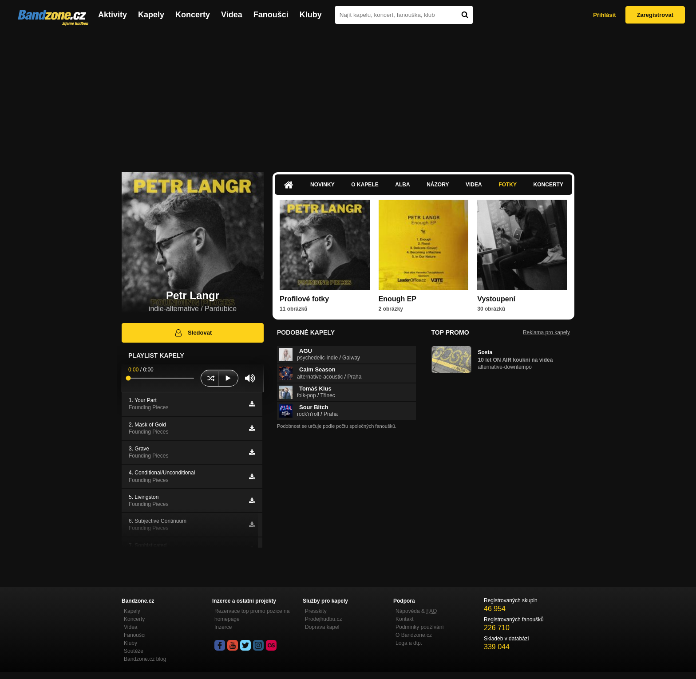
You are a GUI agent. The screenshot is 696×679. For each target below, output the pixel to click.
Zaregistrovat (655, 15)
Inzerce (223, 627)
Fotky (507, 185)
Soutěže (133, 651)
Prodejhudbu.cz (323, 619)
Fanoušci (271, 14)
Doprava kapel (322, 627)
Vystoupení (496, 299)
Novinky (322, 185)
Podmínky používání (419, 627)
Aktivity (112, 14)
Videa (231, 14)
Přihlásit (604, 15)
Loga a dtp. (408, 643)
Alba (402, 185)
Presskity (316, 611)
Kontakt (404, 619)
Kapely (151, 14)
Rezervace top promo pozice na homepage (251, 615)
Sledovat (193, 333)
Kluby (311, 14)
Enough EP (397, 299)
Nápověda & (416, 611)
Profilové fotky (304, 299)
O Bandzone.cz (413, 635)
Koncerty (192, 14)
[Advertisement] (348, 97)
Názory (438, 185)
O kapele (364, 185)
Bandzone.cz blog (145, 659)
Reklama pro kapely (546, 332)
